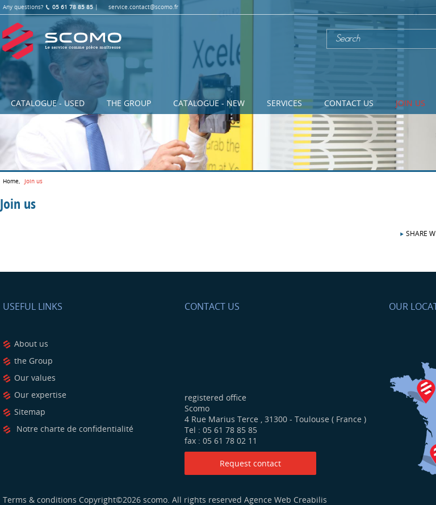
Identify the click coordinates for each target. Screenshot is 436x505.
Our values (35, 377)
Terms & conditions (40, 499)
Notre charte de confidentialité (73, 428)
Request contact (250, 463)
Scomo (62, 41)
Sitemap (29, 411)
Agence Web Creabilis (285, 499)
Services (284, 103)
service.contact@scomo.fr (143, 7)
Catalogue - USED (48, 103)
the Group (33, 360)
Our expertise (40, 394)
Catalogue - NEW (209, 103)
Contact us (349, 103)
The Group (129, 103)
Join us (410, 103)
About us (31, 343)
